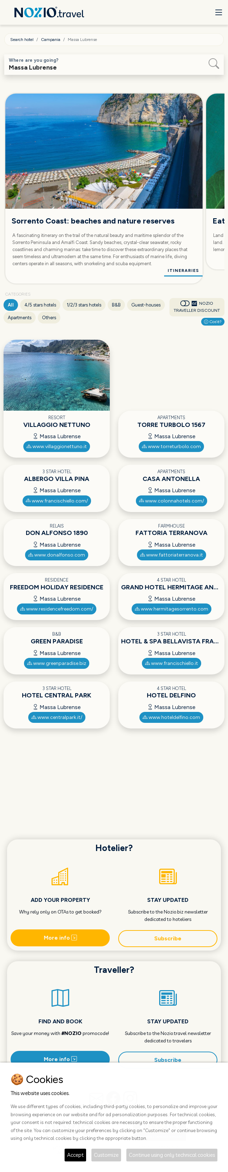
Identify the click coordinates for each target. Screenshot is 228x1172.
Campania (50, 39)
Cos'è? (213, 321)
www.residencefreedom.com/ (56, 609)
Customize (106, 1155)
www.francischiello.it (171, 663)
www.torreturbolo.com (171, 447)
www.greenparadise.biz (56, 663)
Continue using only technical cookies (172, 1155)
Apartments (19, 317)
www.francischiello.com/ (57, 501)
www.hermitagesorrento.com (171, 609)
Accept (75, 1155)
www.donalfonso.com (56, 555)
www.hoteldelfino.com (171, 717)
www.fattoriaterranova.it (171, 555)
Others (49, 317)
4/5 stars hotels (40, 305)
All (11, 305)
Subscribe (167, 938)
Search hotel (22, 39)
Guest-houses (146, 305)
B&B (116, 305)
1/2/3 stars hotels (84, 305)
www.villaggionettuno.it (56, 447)
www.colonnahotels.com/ (171, 501)
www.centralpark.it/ (56, 717)
